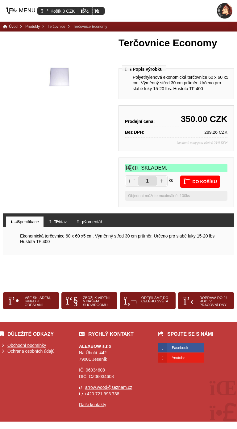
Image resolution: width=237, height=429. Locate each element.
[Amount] (147, 173)
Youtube (178, 350)
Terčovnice (56, 26)
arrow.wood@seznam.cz (108, 379)
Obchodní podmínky (26, 337)
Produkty (32, 26)
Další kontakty (92, 397)
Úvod (224, 11)
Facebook (180, 340)
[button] (97, 11)
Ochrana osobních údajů (31, 343)
